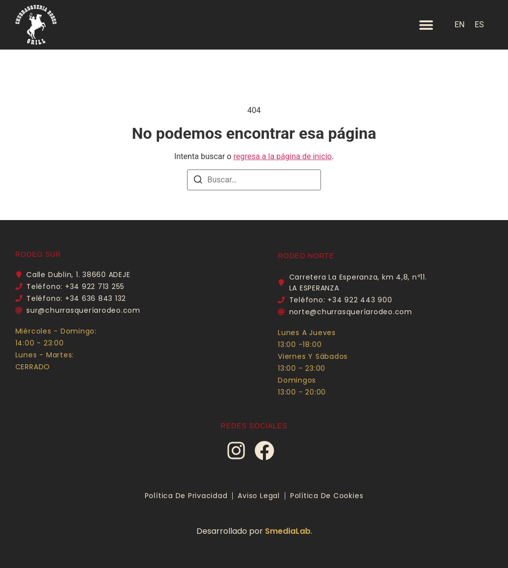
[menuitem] (459, 25)
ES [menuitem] (479, 24)
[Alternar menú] (426, 24)
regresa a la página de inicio (282, 156)
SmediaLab (288, 531)
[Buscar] (198, 181)
